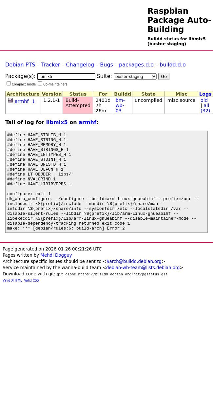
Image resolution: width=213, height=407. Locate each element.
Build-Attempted (78, 103)
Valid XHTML (12, 300)
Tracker (50, 65)
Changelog (80, 65)
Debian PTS (20, 65)
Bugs (106, 65)
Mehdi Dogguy (56, 274)
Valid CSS (31, 300)
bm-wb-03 (120, 105)
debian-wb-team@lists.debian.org (143, 287)
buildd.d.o (173, 65)
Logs (205, 94)
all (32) (205, 108)
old (204, 100)
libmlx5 (57, 122)
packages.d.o (136, 65)
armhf (22, 101)
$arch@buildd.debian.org (134, 281)
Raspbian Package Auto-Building (179, 20)
